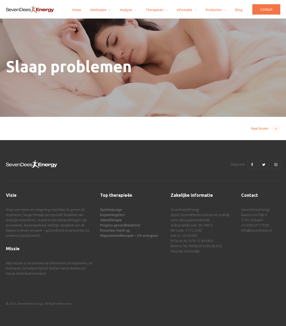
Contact (266, 9)
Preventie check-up (115, 230)
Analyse (126, 10)
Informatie (184, 10)
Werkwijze (98, 10)
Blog (238, 10)
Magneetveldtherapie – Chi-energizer (129, 236)
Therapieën (154, 10)
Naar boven (259, 128)
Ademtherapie (111, 220)
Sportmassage (111, 210)
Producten (214, 10)
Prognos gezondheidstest (120, 225)
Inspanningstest (112, 215)
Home (76, 10)
